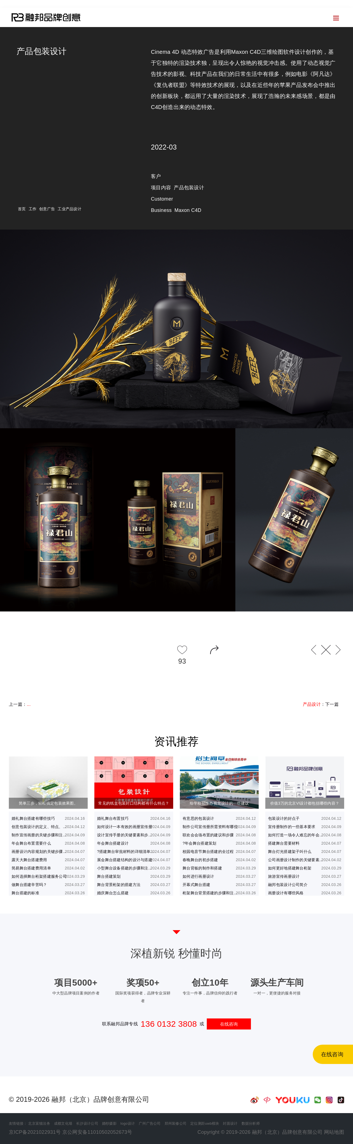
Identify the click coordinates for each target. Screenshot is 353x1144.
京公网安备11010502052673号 (97, 1132)
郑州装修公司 (176, 1123)
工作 (33, 209)
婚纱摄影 (109, 1123)
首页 (5, 20)
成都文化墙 (63, 1123)
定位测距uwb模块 (204, 1123)
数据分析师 (251, 1123)
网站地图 (334, 1132)
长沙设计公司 (87, 1123)
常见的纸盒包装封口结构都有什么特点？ (133, 803)
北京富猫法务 (39, 1123)
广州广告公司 (150, 1123)
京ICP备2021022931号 (35, 1132)
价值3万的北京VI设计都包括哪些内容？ (304, 803)
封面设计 (230, 1123)
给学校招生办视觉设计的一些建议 (219, 803)
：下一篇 (321, 704)
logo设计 (128, 1123)
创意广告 (47, 209)
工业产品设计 (69, 209)
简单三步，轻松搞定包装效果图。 (48, 803)
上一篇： (20, 704)
